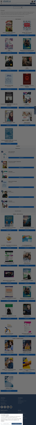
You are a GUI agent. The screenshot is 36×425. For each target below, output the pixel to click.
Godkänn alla (17, 423)
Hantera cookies (6, 423)
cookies (6, 416)
